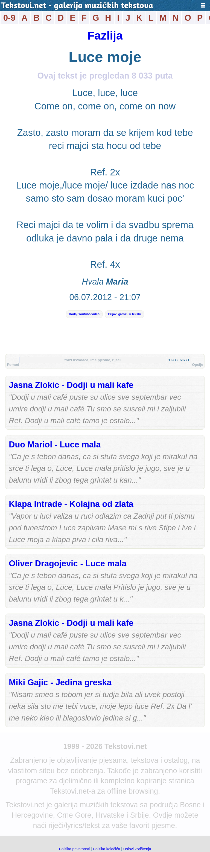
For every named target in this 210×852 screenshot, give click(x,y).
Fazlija (104, 35)
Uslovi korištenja (137, 849)
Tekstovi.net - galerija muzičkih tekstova (77, 6)
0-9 (9, 18)
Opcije (197, 365)
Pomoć (13, 365)
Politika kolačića (106, 849)
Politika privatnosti (74, 849)
